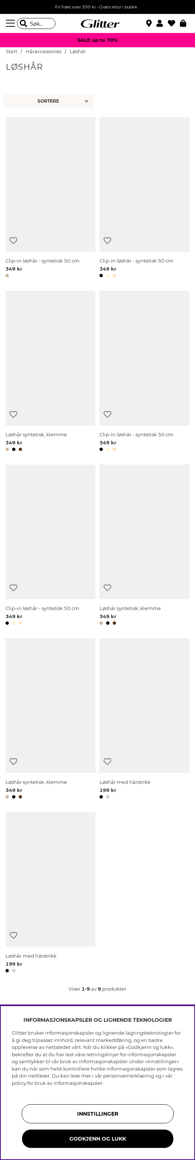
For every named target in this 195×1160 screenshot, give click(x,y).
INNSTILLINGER (97, 1114)
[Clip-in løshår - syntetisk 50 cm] (50, 198)
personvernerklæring (128, 1076)
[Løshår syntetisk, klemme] (50, 372)
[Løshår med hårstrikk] (144, 719)
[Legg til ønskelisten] (13, 240)
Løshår (78, 51)
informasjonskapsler (78, 1083)
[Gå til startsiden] (97, 23)
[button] (162, 23)
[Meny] (11, 23)
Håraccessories (43, 51)
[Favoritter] (174, 23)
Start (11, 51)
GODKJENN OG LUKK (97, 1138)
